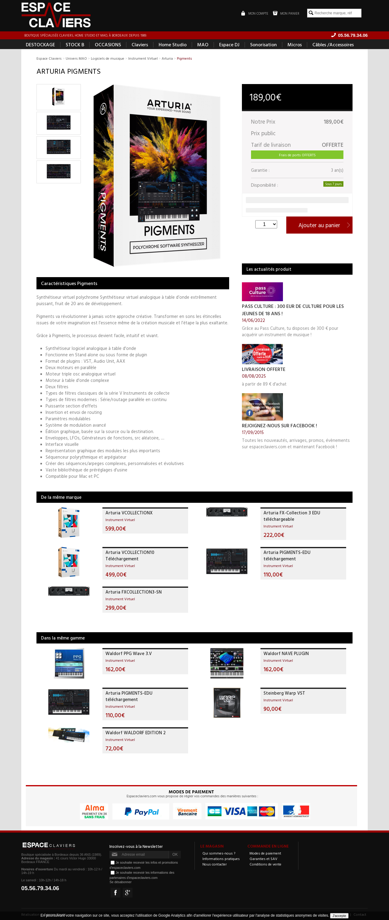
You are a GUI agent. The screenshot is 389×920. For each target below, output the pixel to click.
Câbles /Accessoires (333, 44)
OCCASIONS (108, 44)
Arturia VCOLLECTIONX (129, 512)
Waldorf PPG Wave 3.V (128, 653)
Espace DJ (229, 44)
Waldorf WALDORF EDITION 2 (135, 732)
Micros (294, 44)
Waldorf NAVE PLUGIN (286, 653)
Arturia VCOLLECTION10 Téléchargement (129, 555)
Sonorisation (263, 44)
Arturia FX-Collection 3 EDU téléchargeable (291, 515)
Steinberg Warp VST (284, 693)
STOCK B (75, 44)
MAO (202, 44)
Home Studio (173, 44)
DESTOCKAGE (40, 44)
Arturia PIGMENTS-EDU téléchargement (287, 555)
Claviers (140, 44)
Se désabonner (120, 882)
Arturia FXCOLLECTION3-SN (133, 592)
